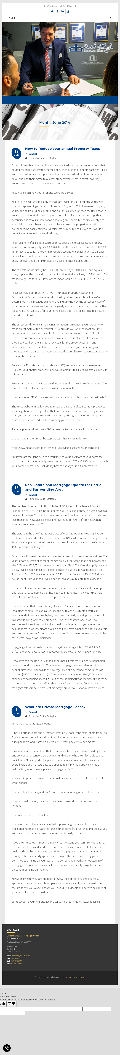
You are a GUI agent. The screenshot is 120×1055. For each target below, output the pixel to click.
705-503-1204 (16, 963)
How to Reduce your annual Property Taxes (63, 149)
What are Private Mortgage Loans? (56, 707)
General (33, 153)
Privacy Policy (79, 977)
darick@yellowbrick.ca (21, 956)
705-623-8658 (16, 961)
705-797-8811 (16, 958)
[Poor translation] (11, 1004)
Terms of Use (66, 977)
